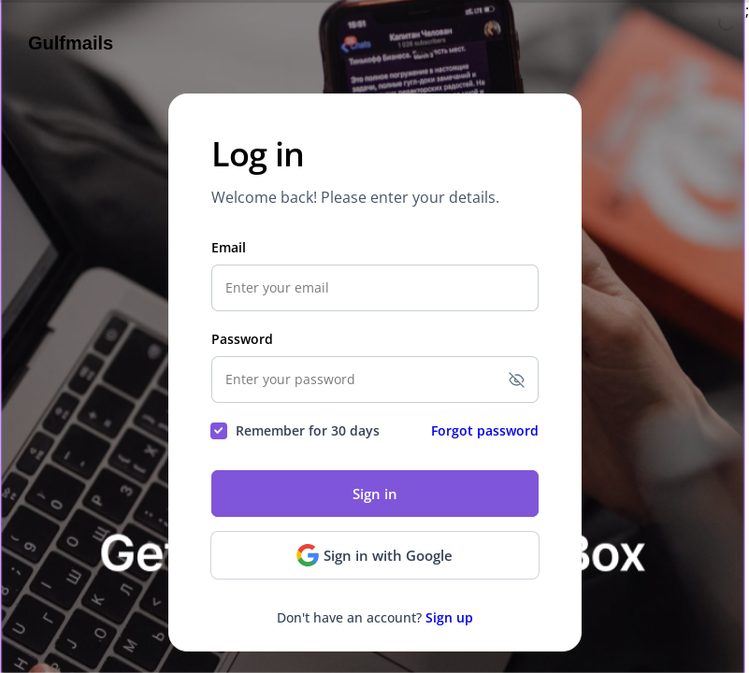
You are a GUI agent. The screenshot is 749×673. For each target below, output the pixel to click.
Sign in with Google (374, 555)
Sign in (375, 493)
